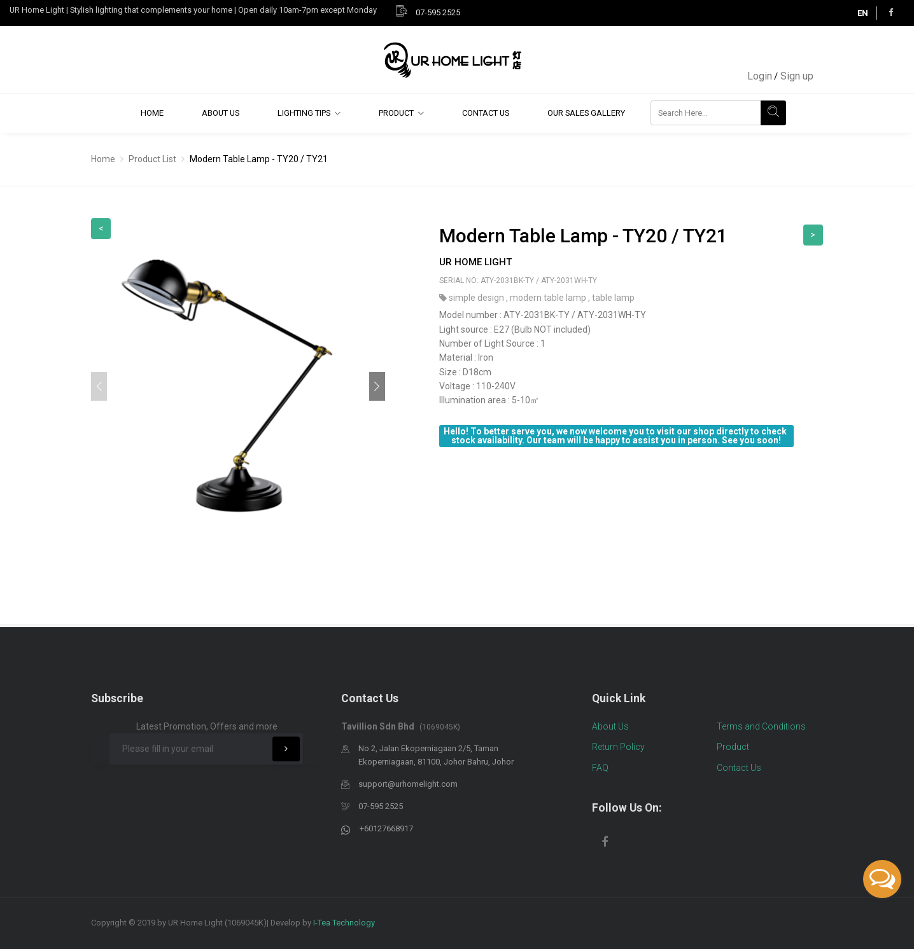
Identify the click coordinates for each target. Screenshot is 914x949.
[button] (377, 386)
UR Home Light (475, 262)
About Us (220, 113)
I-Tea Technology (344, 922)
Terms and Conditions (761, 726)
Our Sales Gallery (586, 113)
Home (152, 113)
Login (759, 76)
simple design (477, 298)
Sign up (796, 76)
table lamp (613, 298)
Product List (152, 159)
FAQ (600, 768)
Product (396, 113)
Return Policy (618, 747)
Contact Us (485, 113)
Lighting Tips (304, 113)
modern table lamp (549, 298)
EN (862, 13)
